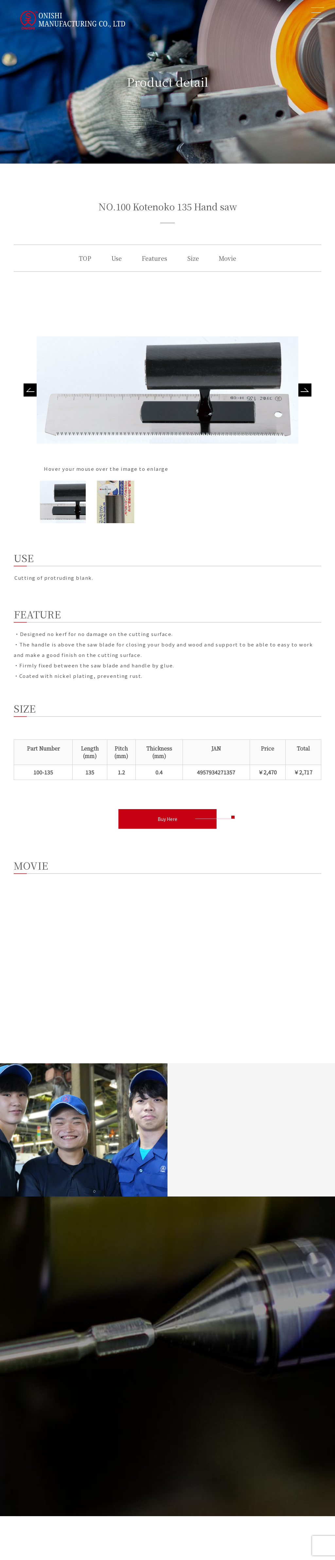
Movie (227, 258)
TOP (85, 258)
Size (193, 258)
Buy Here (167, 819)
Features (154, 258)
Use (116, 258)
